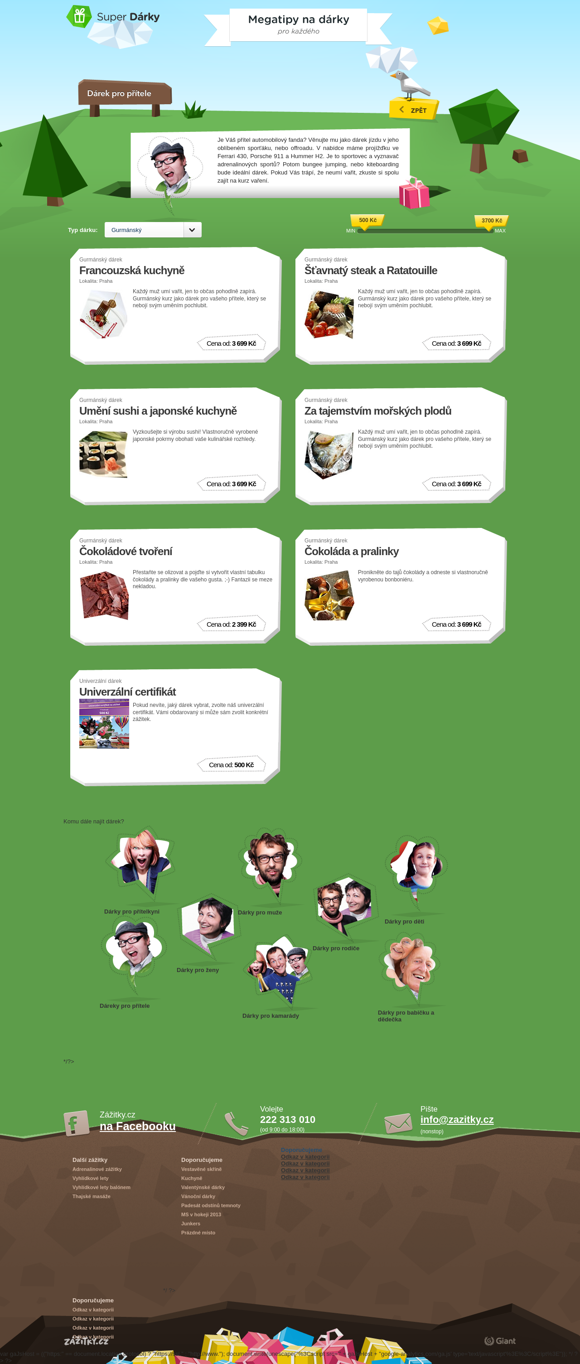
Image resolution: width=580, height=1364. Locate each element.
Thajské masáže (91, 1196)
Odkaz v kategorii (305, 1156)
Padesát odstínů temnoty (211, 1205)
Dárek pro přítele (133, 958)
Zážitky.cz (86, 1340)
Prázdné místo (198, 1232)
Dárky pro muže (271, 868)
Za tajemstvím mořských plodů (377, 411)
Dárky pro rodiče (346, 908)
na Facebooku (138, 1126)
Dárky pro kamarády (280, 973)
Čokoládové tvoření (125, 551)
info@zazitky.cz (457, 1119)
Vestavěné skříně (201, 1169)
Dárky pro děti (417, 876)
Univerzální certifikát (127, 692)
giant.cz (500, 1340)
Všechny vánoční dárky (414, 96)
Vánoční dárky (198, 1196)
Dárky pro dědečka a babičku (412, 970)
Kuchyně (191, 1178)
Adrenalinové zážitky (97, 1169)
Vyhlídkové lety (90, 1178)
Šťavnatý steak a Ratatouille (370, 270)
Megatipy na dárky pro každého (227, 24)
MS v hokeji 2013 (201, 1214)
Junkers (190, 1223)
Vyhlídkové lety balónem (101, 1187)
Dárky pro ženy (209, 930)
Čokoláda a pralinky (351, 551)
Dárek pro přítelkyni (142, 866)
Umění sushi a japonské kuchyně (158, 411)
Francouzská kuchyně (131, 270)
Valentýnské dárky (203, 1187)
